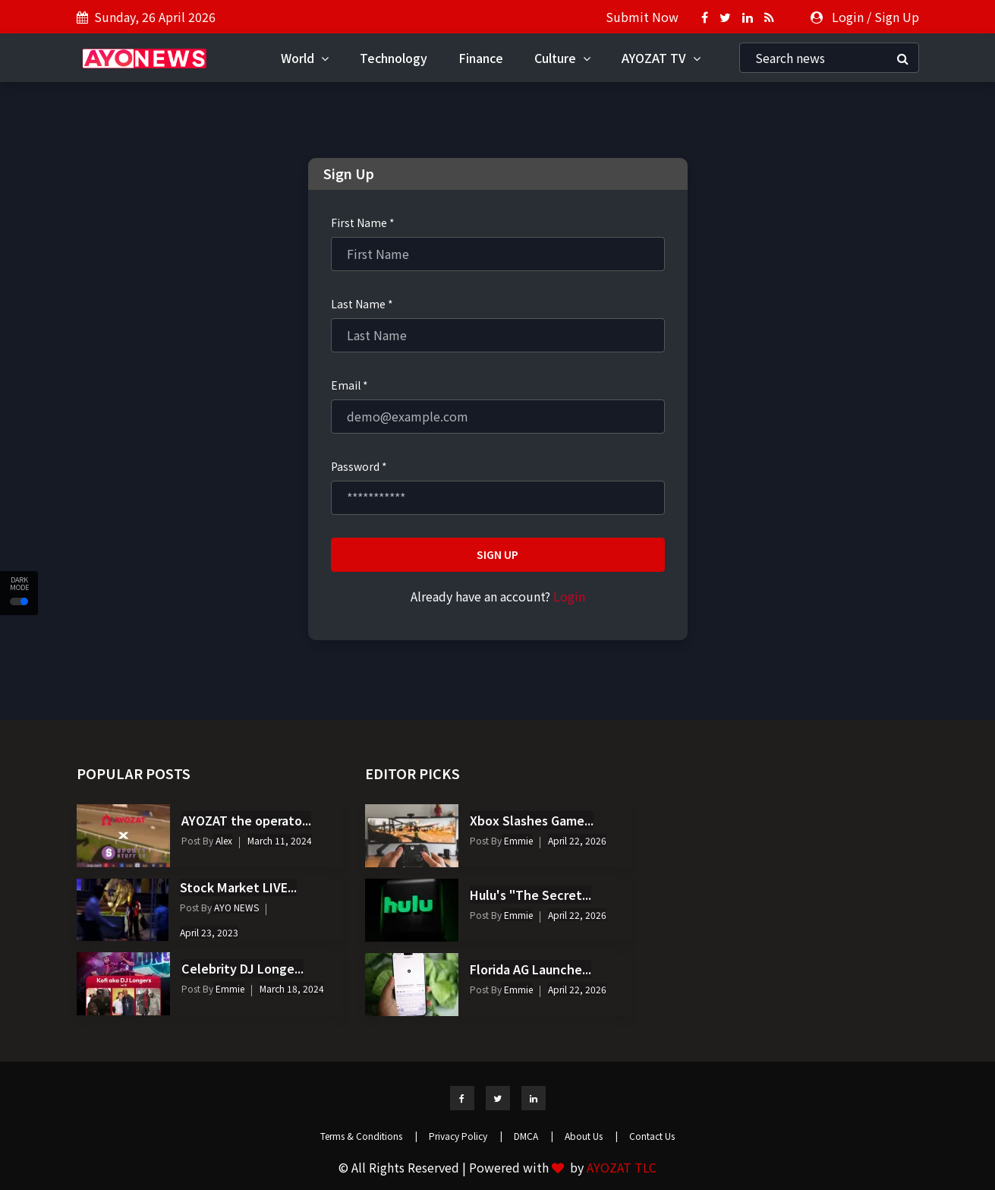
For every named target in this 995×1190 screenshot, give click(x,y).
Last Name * (362, 303)
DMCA (533, 1135)
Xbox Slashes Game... (532, 820)
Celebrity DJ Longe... (242, 968)
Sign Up (896, 17)
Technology (393, 58)
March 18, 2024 (292, 988)
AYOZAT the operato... (246, 820)
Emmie (228, 988)
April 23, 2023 (209, 932)
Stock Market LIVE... (238, 887)
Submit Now (642, 17)
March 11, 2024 (279, 840)
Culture (562, 58)
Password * (359, 466)
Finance (480, 58)
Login (848, 17)
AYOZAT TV (661, 58)
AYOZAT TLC (622, 1167)
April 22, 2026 (577, 840)
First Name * (363, 222)
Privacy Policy (465, 1135)
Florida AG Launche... (530, 969)
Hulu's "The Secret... (530, 894)
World (305, 58)
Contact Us (652, 1135)
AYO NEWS (235, 907)
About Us (591, 1135)
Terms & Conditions (368, 1135)
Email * (349, 385)
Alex (222, 840)
